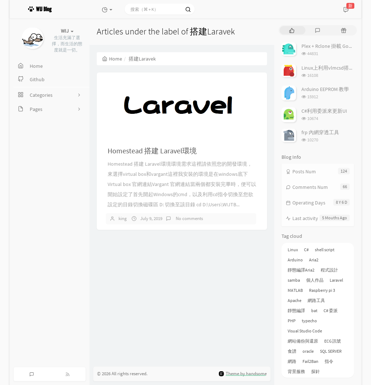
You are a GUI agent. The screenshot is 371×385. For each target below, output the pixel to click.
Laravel (336, 280)
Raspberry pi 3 (322, 290)
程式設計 (329, 270)
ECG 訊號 (332, 341)
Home (112, 58)
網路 (292, 361)
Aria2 (313, 259)
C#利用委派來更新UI (324, 111)
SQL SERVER (331, 351)
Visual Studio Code (305, 331)
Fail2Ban (310, 361)
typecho (309, 320)
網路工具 (316, 300)
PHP (292, 320)
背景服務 (296, 371)
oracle (308, 351)
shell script (324, 249)
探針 (315, 371)
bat (314, 310)
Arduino (295, 259)
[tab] (292, 30)
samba (294, 280)
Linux (293, 249)
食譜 (292, 351)
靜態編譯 (296, 310)
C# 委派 (331, 310)
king (122, 218)
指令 (329, 361)
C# (306, 249)
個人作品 (315, 280)
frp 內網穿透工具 (320, 132)
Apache (294, 300)
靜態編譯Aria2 (301, 270)
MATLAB (295, 290)
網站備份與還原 (303, 341)
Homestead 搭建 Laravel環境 (152, 150)
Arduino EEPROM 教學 (325, 89)
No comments (189, 218)
